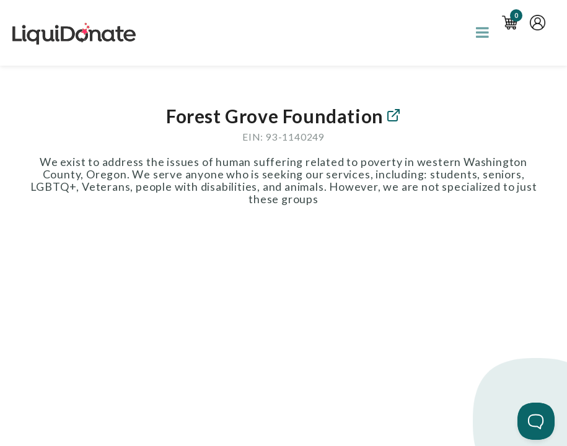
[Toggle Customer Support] (536, 421)
